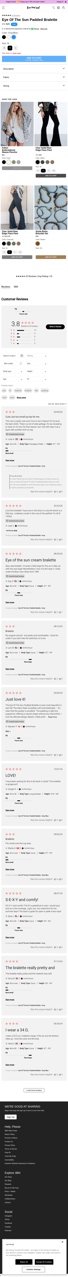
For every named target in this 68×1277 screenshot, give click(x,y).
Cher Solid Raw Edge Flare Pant (44, 149)
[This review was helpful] (55, 491)
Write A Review (55, 327)
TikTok (7, 1219)
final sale (17, 53)
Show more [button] (21, 397)
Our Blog (8, 1180)
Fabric (34, 77)
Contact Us (9, 1142)
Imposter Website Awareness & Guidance (20, 1163)
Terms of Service (11, 1149)
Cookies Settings (34, 1269)
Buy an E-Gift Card (12, 1188)
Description (34, 69)
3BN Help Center (11, 1131)
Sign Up (10, 1117)
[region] (34, 1257)
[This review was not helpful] (60, 491)
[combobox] (37, 355)
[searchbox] (10, 355)
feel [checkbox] (36, 391)
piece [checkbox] (12, 397)
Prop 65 (7, 1152)
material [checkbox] (18, 391)
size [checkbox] (4, 391)
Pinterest (8, 1230)
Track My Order (10, 1156)
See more (9, 460)
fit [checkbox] (10, 391)
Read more (52, 717)
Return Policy (10, 1134)
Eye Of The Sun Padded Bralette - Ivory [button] (31, 466)
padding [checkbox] (44, 391)
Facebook (8, 1223)
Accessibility (9, 1160)
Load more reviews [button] (34, 1090)
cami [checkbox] (4, 397)
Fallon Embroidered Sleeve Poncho (9, 150)
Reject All (24, 1262)
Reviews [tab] (5, 286)
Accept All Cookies (44, 1262)
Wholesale (8, 1195)
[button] (23, 330)
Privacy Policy (10, 1145)
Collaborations (10, 1199)
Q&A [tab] (16, 286)
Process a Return (11, 1138)
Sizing (34, 86)
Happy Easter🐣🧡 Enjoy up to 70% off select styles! (25, 2)
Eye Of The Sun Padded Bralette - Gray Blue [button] (33, 816)
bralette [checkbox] (28, 391)
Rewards (8, 1184)
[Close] (62, 1242)
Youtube (8, 1227)
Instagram (8, 1216)
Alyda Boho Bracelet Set (42, 232)
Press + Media (10, 1191)
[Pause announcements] (65, 2)
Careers (8, 1202)
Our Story (8, 1177)
